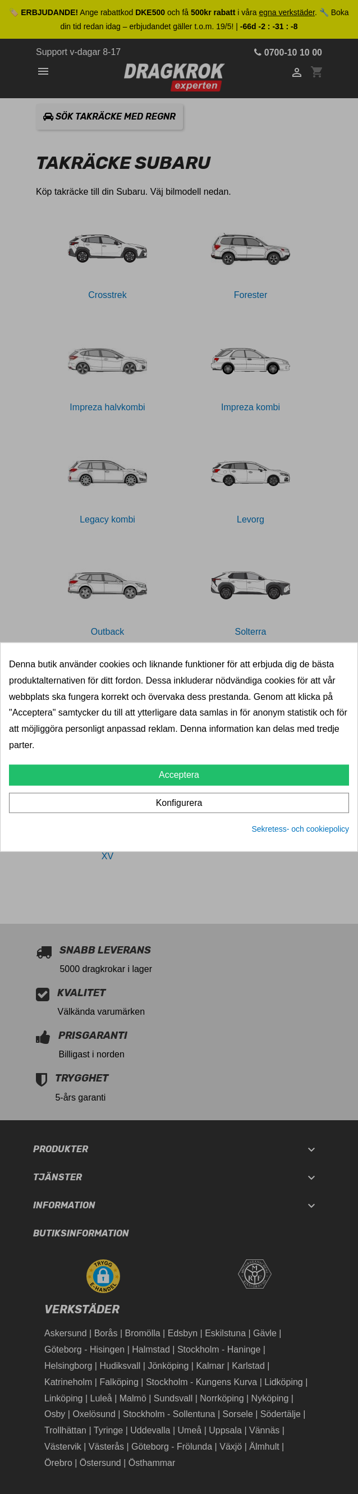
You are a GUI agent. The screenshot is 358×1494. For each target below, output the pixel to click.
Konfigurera (179, 802)
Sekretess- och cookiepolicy (300, 828)
